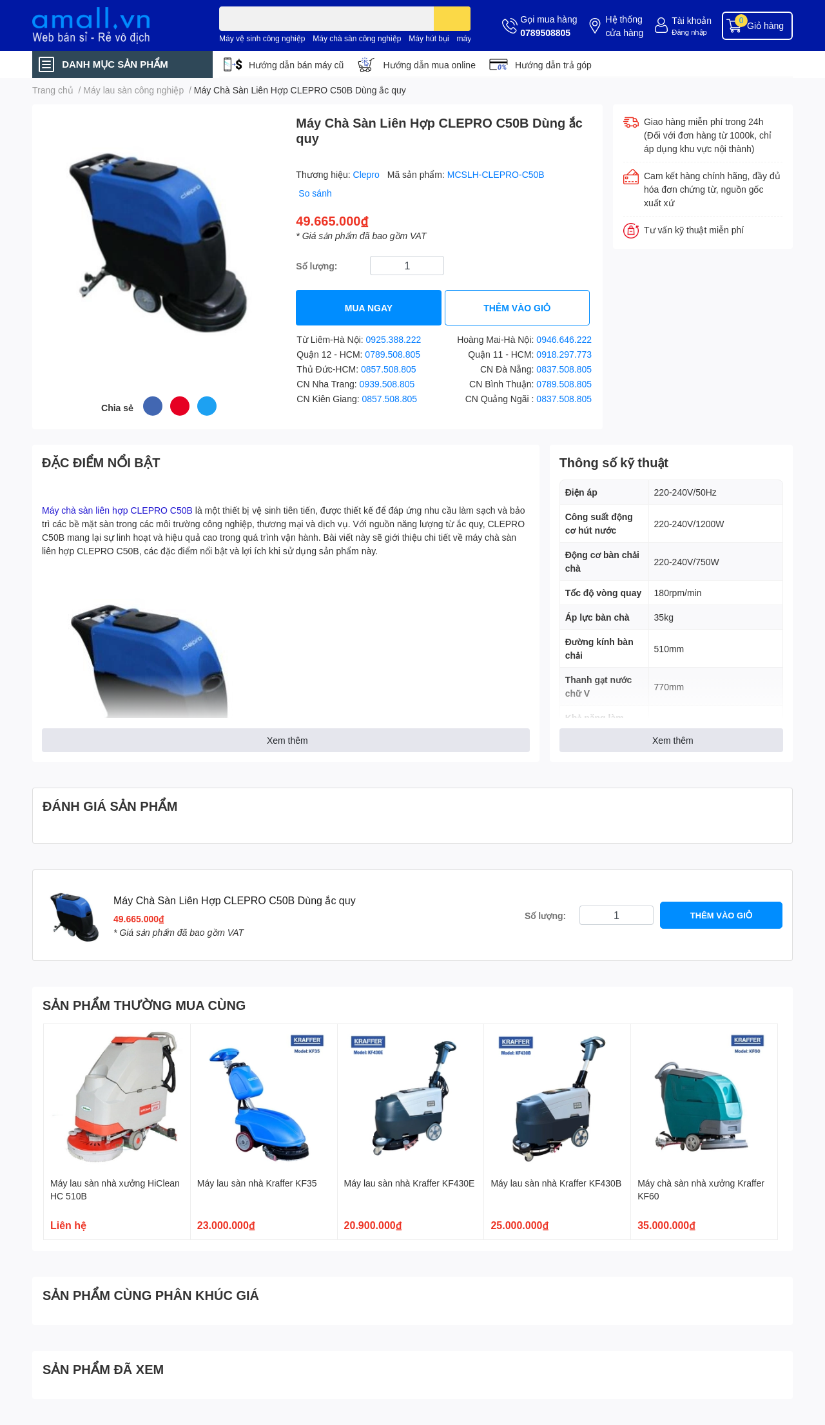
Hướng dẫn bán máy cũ (296, 64)
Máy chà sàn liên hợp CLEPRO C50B (117, 510)
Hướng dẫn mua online (429, 64)
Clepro (367, 174)
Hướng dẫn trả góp (553, 64)
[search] (452, 18)
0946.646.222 (564, 339)
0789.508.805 (392, 354)
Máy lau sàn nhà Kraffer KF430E (409, 1183)
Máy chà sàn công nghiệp (357, 38)
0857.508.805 (388, 369)
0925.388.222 (394, 339)
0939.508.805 (387, 383)
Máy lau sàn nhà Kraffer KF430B (555, 1183)
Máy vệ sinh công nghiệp (262, 38)
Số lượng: (316, 265)
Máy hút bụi (429, 38)
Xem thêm (287, 740)
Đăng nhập (689, 32)
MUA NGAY (369, 307)
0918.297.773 (564, 354)
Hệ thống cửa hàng (624, 26)
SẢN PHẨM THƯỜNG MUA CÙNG (144, 1005)
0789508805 (545, 32)
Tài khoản (692, 20)
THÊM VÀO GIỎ (516, 307)
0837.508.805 (564, 369)
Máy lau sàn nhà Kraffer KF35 (257, 1183)
